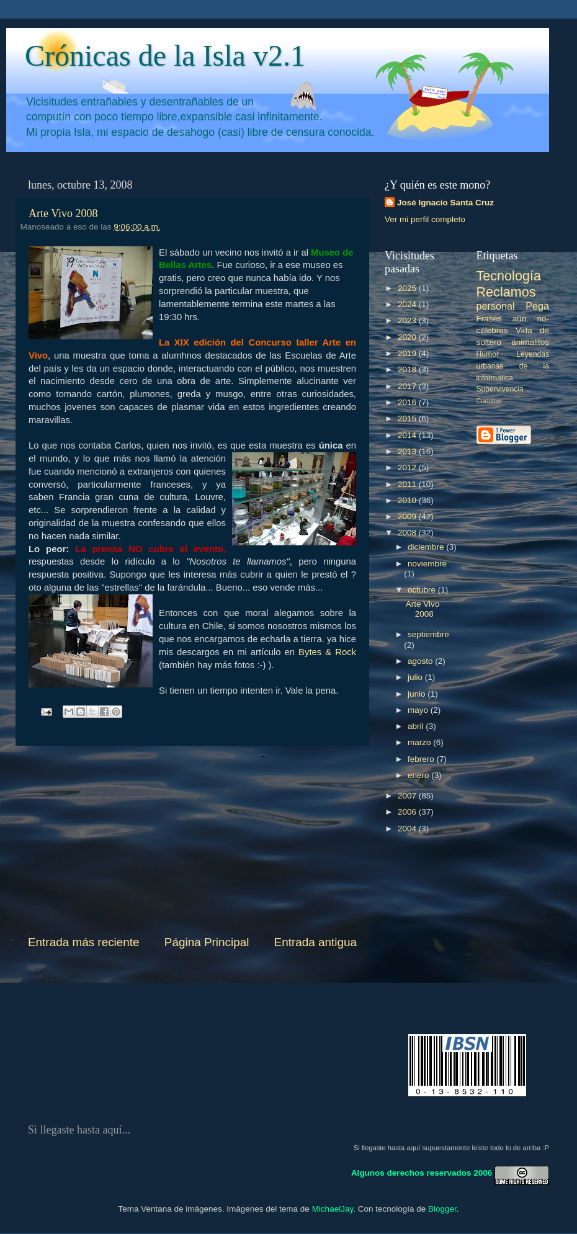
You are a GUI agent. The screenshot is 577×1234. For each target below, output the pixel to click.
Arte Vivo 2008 (63, 213)
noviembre (427, 563)
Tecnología (508, 276)
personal (495, 305)
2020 (408, 337)
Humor (487, 354)
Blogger (442, 1209)
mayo (419, 710)
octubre (423, 589)
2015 (408, 418)
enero (419, 775)
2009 (408, 516)
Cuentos (488, 401)
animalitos (530, 342)
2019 (408, 353)
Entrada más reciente (84, 942)
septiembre (428, 634)
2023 (408, 320)
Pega (537, 305)
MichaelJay (333, 1209)
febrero (422, 759)
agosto (421, 661)
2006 (408, 811)
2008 (408, 532)
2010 (408, 500)
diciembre (427, 547)
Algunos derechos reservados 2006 (421, 1173)
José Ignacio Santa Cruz (445, 202)
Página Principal (206, 942)
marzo (420, 742)
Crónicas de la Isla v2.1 (165, 55)
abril (417, 726)
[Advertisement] (192, 840)
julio (416, 677)
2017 (408, 386)
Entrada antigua (315, 942)
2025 (408, 288)
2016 (408, 402)
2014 (408, 435)
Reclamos (506, 292)
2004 (408, 828)
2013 (408, 451)
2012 (408, 467)
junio (417, 694)
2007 (408, 795)
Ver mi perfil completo (425, 219)
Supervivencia (500, 389)
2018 (408, 369)
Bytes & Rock (327, 652)
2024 (408, 304)
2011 (408, 484)
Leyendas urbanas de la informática (513, 366)
